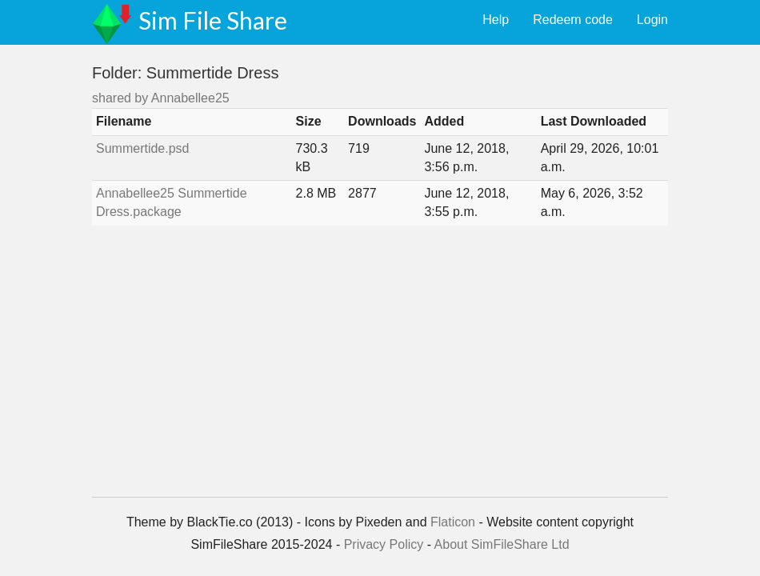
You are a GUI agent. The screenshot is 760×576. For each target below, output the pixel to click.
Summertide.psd (143, 148)
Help (495, 19)
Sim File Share (212, 20)
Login (652, 19)
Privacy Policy (384, 544)
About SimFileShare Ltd (502, 544)
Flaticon (452, 522)
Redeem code (573, 19)
